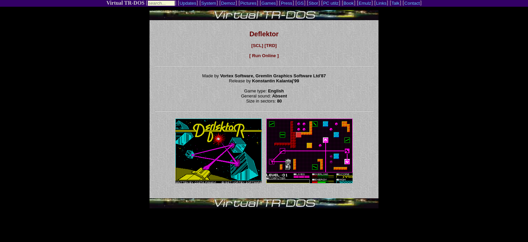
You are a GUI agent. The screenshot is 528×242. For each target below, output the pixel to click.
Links (381, 3)
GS (300, 3)
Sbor (313, 3)
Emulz (365, 3)
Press (286, 3)
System (208, 3)
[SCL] (257, 45)
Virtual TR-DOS (125, 3)
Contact (412, 3)
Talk (395, 3)
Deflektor (264, 34)
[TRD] (270, 45)
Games (268, 3)
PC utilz (330, 3)
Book (348, 3)
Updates (187, 3)
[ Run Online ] (263, 55)
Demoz (228, 3)
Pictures (248, 3)
